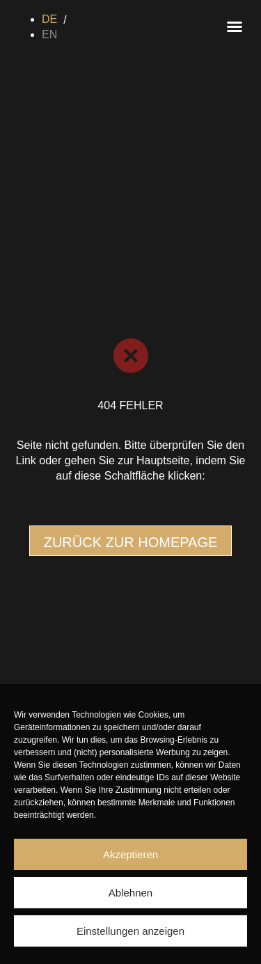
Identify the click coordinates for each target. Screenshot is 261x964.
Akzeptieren (130, 854)
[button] (234, 26)
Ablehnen (130, 893)
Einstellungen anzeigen (130, 931)
